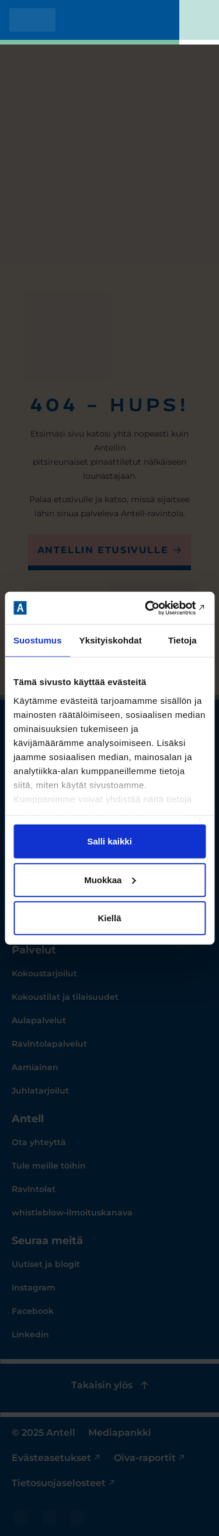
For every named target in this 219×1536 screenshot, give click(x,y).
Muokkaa (109, 879)
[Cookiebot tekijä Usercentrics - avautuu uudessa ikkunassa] (156, 607)
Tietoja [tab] (182, 640)
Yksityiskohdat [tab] (110, 640)
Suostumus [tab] (37, 640)
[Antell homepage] (32, 20)
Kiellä (109, 918)
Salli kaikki (109, 841)
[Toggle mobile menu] (199, 22)
